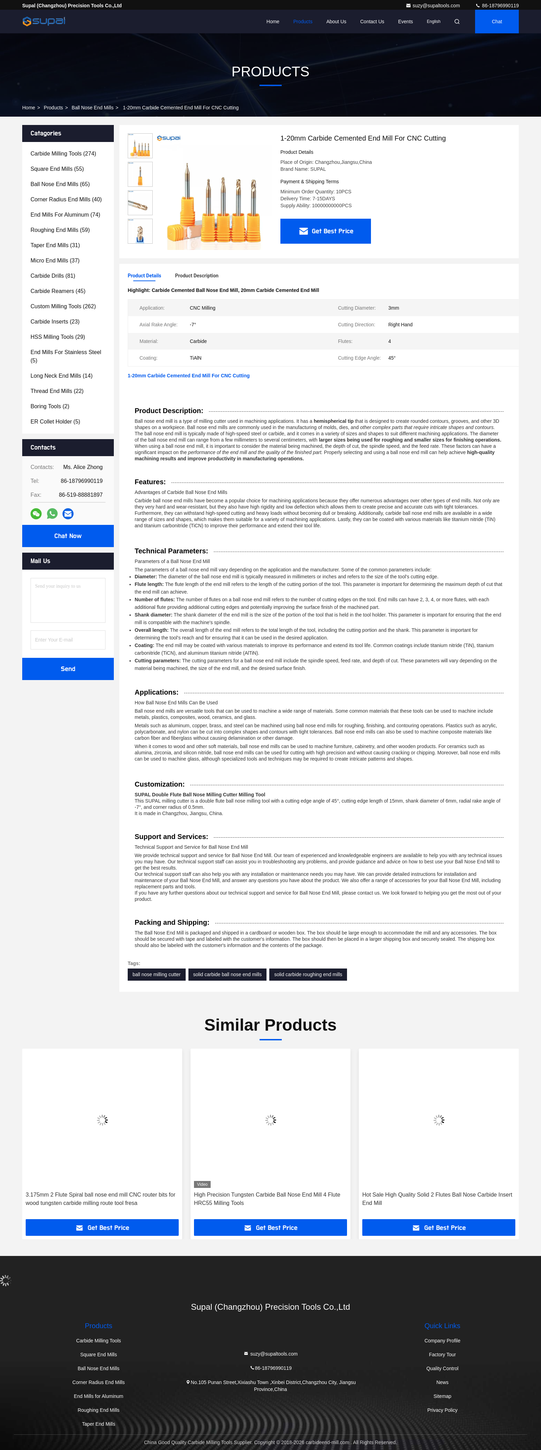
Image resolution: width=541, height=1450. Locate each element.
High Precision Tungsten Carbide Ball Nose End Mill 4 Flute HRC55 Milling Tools (267, 1199)
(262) (63, 306)
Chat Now (68, 536)
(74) (65, 215)
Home (273, 21)
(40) (66, 199)
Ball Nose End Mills (93, 107)
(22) (57, 391)
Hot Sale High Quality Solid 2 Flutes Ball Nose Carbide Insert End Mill (437, 1199)
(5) (66, 356)
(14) (62, 376)
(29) (58, 337)
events (405, 21)
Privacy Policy (442, 1410)
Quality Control (442, 1368)
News (442, 1382)
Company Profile (442, 1340)
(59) (60, 230)
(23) (55, 322)
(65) (60, 184)
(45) (58, 291)
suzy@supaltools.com (433, 5)
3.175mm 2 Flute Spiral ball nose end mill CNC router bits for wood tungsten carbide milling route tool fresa (100, 1199)
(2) (50, 406)
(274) (63, 154)
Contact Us (372, 21)
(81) (53, 276)
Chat (497, 21)
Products (302, 21)
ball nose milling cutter (157, 974)
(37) (55, 260)
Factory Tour (442, 1354)
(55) (57, 169)
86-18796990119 (497, 5)
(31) (55, 245)
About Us (336, 21)
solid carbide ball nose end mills (227, 974)
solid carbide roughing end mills (308, 974)
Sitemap (442, 1396)
